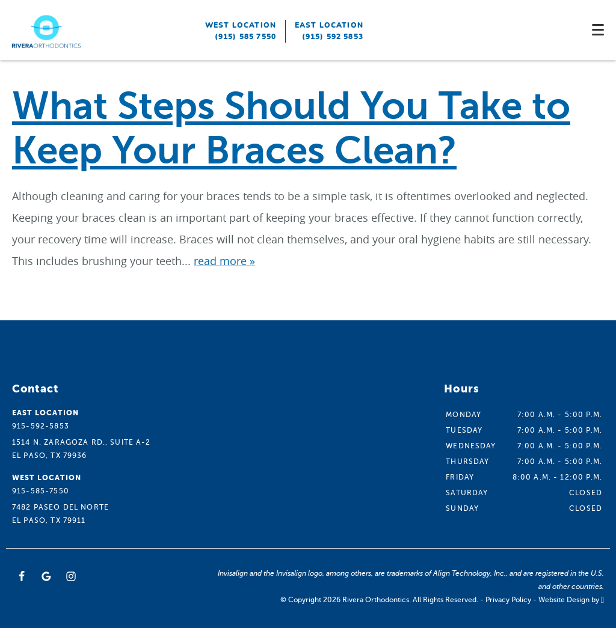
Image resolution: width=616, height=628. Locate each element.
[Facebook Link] (21, 576)
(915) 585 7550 (245, 36)
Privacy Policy (508, 600)
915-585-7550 (40, 491)
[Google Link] (46, 576)
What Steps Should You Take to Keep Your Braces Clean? (291, 128)
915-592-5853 (40, 426)
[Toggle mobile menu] (598, 29)
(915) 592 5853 (332, 36)
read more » (224, 261)
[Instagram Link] (71, 576)
